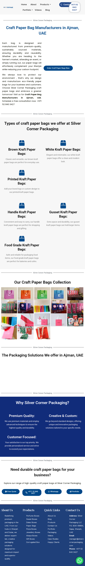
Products (45, 4)
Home (24, 4)
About (33, 4)
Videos (38, 10)
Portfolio (27, 10)
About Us (52, 516)
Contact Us (52, 526)
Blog (47, 10)
